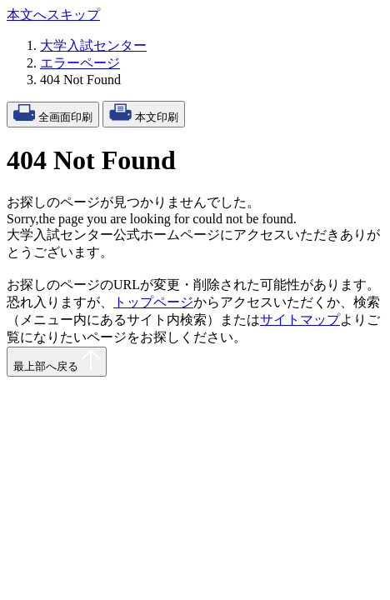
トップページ (153, 302)
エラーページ (80, 63)
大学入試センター (93, 45)
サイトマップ (300, 319)
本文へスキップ (53, 15)
